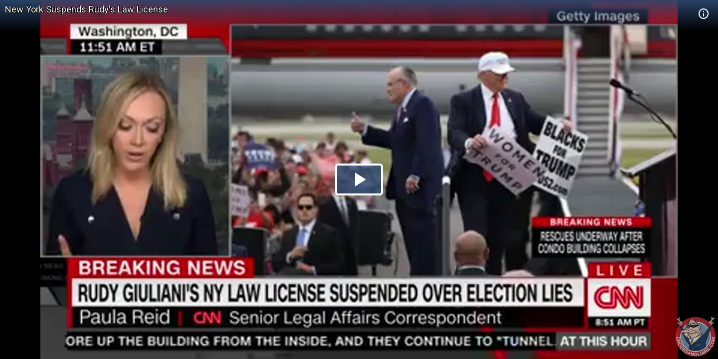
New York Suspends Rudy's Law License (86, 9)
